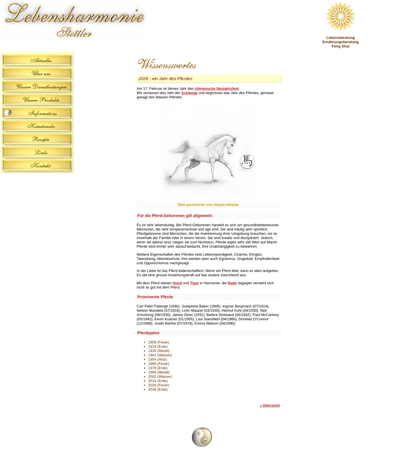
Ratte (232, 283)
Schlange (189, 93)
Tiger (194, 283)
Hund (177, 283)
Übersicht (270, 405)
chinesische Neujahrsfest (217, 88)
